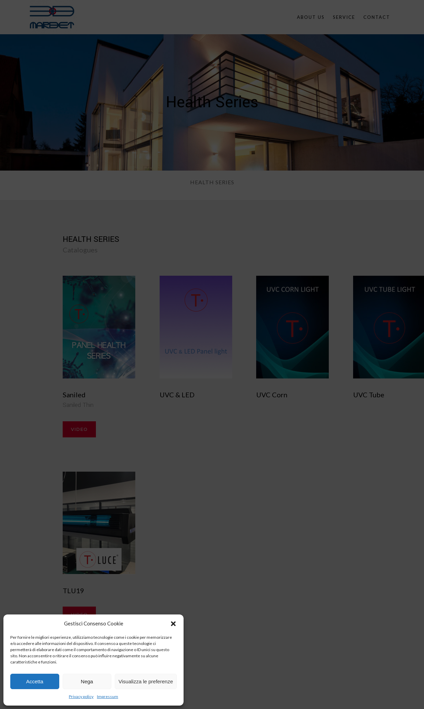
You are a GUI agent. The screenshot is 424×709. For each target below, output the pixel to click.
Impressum (107, 696)
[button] (173, 623)
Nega (87, 681)
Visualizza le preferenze (146, 681)
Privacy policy (81, 696)
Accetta (34, 681)
